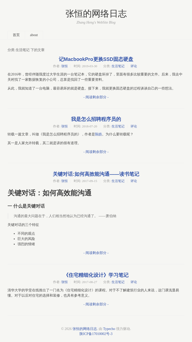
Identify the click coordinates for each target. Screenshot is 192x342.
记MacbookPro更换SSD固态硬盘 (96, 59)
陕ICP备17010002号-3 (96, 334)
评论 (133, 66)
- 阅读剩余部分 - (96, 97)
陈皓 (98, 134)
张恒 (64, 66)
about (34, 35)
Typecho (109, 329)
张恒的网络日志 (96, 14)
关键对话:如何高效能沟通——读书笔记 (96, 174)
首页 (16, 35)
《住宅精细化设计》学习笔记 (96, 275)
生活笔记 (118, 66)
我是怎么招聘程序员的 (96, 119)
